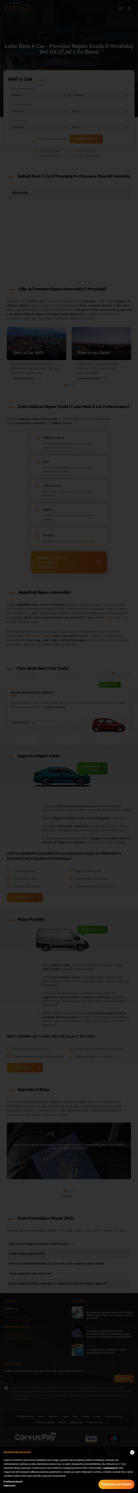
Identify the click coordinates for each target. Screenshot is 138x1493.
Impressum (9, 1485)
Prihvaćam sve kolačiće (116, 1484)
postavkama (110, 1468)
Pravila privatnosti (13, 1481)
